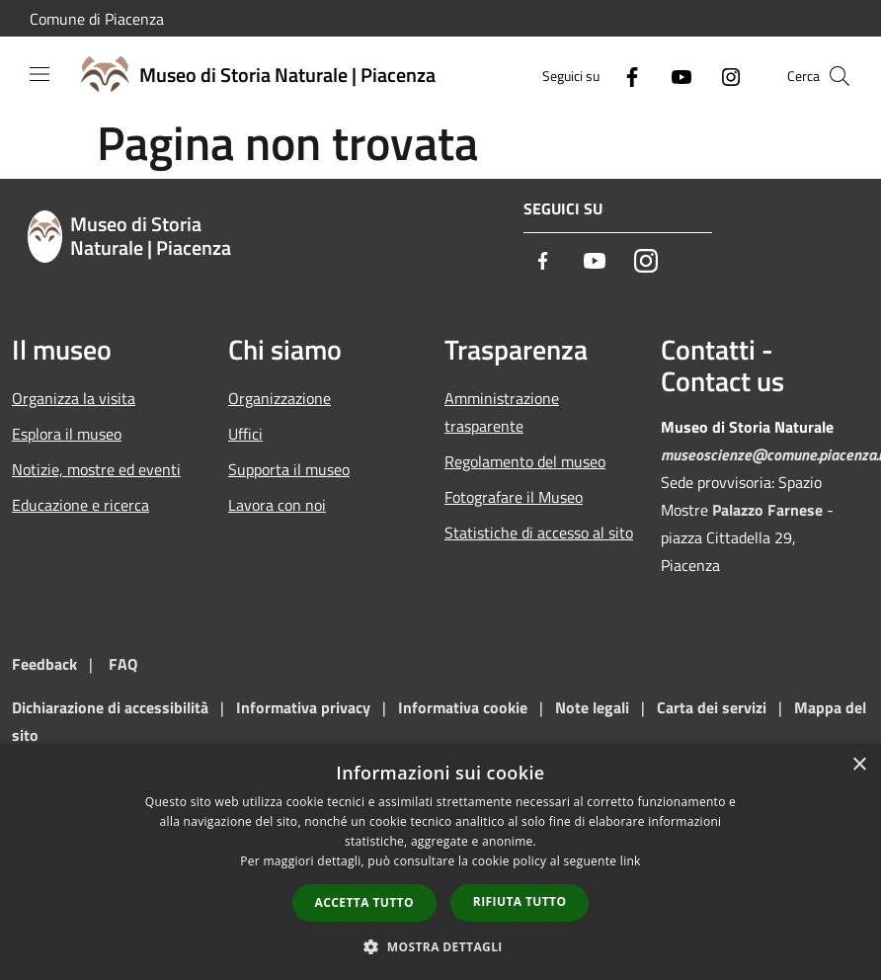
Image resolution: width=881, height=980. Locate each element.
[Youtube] (673, 75)
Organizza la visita (73, 398)
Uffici (245, 434)
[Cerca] (839, 76)
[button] (440, 946)
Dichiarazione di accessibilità (110, 707)
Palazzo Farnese (767, 510)
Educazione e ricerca (80, 505)
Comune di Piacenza (97, 19)
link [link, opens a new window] (630, 861)
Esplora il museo (66, 434)
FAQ (123, 664)
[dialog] (440, 862)
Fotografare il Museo (513, 497)
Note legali (592, 707)
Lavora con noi (277, 505)
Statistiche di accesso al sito (538, 532)
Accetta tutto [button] (364, 902)
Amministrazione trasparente (501, 412)
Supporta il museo (289, 469)
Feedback (44, 664)
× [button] (858, 765)
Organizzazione (279, 398)
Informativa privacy (303, 707)
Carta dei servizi (711, 707)
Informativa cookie (462, 707)
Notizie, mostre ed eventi (96, 469)
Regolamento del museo (524, 461)
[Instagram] (723, 75)
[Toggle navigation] (39, 74)
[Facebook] (624, 75)
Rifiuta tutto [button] (520, 901)
